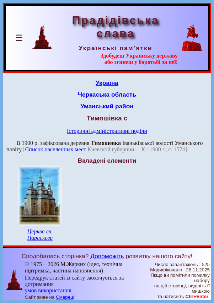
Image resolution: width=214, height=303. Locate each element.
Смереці (65, 297)
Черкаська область (107, 94)
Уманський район (107, 106)
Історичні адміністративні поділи (107, 131)
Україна (107, 82)
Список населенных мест (55, 149)
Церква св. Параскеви (40, 234)
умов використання (48, 290)
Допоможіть (107, 256)
